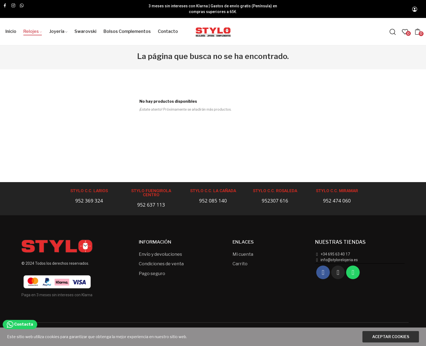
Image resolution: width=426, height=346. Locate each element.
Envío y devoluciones (160, 254)
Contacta (20, 324)
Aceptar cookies (390, 336)
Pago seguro (152, 273)
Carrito (240, 263)
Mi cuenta (243, 254)
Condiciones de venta (161, 263)
